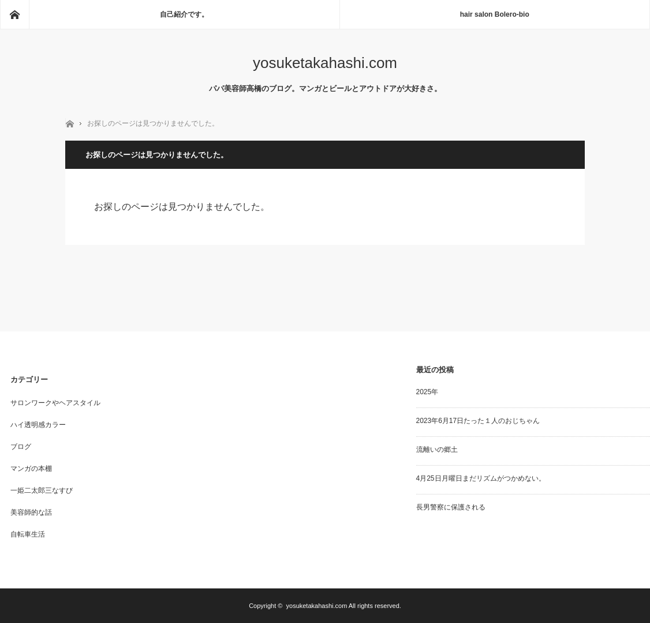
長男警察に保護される (450, 507)
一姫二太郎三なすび (41, 490)
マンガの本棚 (31, 469)
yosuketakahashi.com (325, 62)
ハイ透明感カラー (38, 425)
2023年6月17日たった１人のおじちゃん (478, 421)
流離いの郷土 (437, 449)
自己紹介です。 (184, 14)
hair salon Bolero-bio (494, 14)
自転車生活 (27, 534)
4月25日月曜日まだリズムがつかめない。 (481, 478)
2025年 (427, 392)
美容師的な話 (31, 512)
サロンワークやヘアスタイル (55, 403)
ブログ (20, 447)
